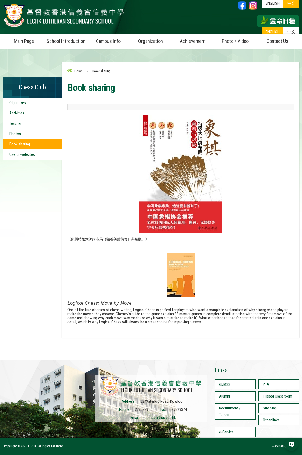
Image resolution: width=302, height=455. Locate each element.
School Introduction (67, 39)
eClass (224, 384)
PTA (266, 384)
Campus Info (113, 39)
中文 (291, 31)
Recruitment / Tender (230, 411)
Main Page (24, 41)
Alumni (224, 396)
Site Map (270, 408)
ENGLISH (273, 31)
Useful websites (22, 154)
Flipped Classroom (277, 396)
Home (78, 71)
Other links (271, 420)
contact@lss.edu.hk (160, 417)
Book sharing (19, 144)
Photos (15, 133)
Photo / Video (239, 39)
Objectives (17, 102)
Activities (16, 113)
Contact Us (277, 41)
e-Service (226, 432)
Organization (155, 39)
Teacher (15, 123)
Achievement (193, 41)
